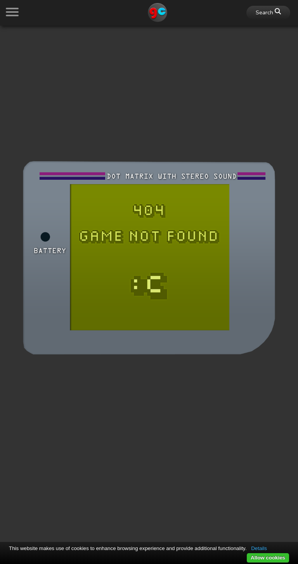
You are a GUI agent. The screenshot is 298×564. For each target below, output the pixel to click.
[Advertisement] (149, 86)
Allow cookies (268, 558)
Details (259, 548)
